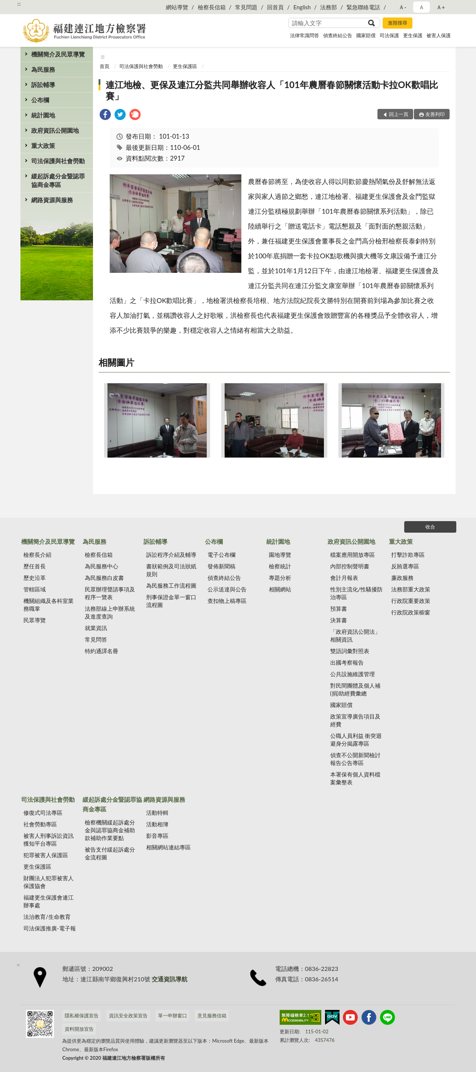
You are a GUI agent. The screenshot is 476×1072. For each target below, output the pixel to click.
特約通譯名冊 (101, 651)
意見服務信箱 (211, 1015)
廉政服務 (402, 577)
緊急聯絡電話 (363, 7)
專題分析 (280, 577)
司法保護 (389, 35)
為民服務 (43, 69)
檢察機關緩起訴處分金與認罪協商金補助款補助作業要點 (110, 830)
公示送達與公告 (227, 589)
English (302, 7)
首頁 (104, 66)
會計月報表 (344, 577)
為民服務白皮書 (104, 577)
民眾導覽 (34, 620)
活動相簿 (157, 824)
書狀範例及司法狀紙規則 (171, 570)
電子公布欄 (221, 554)
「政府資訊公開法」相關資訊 (355, 635)
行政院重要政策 (410, 600)
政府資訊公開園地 (55, 130)
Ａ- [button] (402, 7)
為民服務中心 (101, 566)
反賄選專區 (405, 566)
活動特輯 (157, 812)
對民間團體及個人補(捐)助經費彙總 (355, 689)
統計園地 (43, 115)
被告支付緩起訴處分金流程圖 (110, 853)
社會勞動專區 (40, 824)
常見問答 (96, 639)
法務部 (328, 7)
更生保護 (412, 35)
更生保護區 (185, 66)
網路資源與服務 (52, 199)
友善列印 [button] (435, 114)
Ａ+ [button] (440, 7)
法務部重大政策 (410, 589)
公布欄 (40, 99)
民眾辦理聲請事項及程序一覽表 (110, 593)
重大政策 (43, 145)
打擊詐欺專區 (408, 554)
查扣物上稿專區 (227, 600)
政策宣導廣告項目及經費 (355, 720)
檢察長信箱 (212, 7)
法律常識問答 (304, 35)
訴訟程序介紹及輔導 (171, 554)
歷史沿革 (34, 577)
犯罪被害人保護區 (45, 855)
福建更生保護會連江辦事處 (48, 901)
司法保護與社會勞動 (58, 160)
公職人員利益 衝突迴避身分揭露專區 (356, 739)
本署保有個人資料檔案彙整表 (355, 778)
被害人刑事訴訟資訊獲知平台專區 (48, 839)
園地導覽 (280, 554)
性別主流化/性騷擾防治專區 (356, 593)
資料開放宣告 (79, 1029)
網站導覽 (177, 7)
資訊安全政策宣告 (128, 1015)
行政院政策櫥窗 (410, 612)
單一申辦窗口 (172, 1015)
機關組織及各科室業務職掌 (48, 604)
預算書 (338, 608)
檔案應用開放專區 (352, 554)
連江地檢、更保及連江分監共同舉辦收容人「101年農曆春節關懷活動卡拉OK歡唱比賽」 (272, 90)
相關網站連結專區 (168, 847)
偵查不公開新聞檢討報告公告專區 (355, 759)
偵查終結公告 (337, 35)
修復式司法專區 (42, 812)
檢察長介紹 (37, 554)
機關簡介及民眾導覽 (58, 54)
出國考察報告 (347, 662)
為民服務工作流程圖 (171, 585)
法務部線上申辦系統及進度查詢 (110, 612)
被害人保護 (439, 35)
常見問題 (246, 7)
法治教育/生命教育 (47, 916)
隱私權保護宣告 (82, 1015)
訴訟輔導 (43, 84)
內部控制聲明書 (349, 566)
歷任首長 (34, 566)
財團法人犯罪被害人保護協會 (48, 882)
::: (19, 4)
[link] (105, 115)
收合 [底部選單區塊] (430, 527)
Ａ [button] (421, 7)
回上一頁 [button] (398, 114)
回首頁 (275, 7)
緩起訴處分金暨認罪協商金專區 (58, 180)
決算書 (338, 620)
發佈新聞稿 (221, 566)
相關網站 (280, 589)
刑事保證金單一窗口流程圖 (171, 601)
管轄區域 (34, 589)
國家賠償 (366, 35)
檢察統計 (280, 566)
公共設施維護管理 (352, 674)
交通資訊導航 (169, 978)
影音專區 (157, 835)
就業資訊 (96, 627)
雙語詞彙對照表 (349, 651)
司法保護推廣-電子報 (49, 928)
